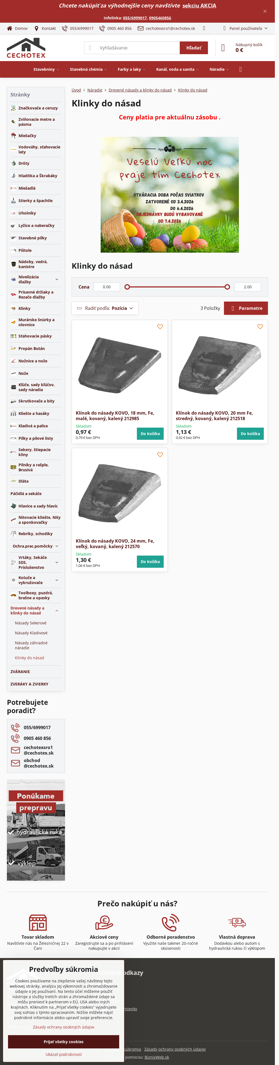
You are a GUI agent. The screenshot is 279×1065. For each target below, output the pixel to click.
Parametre (246, 308)
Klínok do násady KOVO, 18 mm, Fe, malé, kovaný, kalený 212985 (115, 416)
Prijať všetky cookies (64, 1041)
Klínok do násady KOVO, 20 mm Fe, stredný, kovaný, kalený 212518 (214, 416)
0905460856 (160, 17)
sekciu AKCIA (199, 5)
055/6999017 (135, 17)
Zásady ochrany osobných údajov (175, 1049)
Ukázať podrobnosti (64, 1054)
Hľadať (193, 48)
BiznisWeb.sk (157, 1057)
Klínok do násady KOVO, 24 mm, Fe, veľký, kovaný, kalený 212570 (115, 543)
